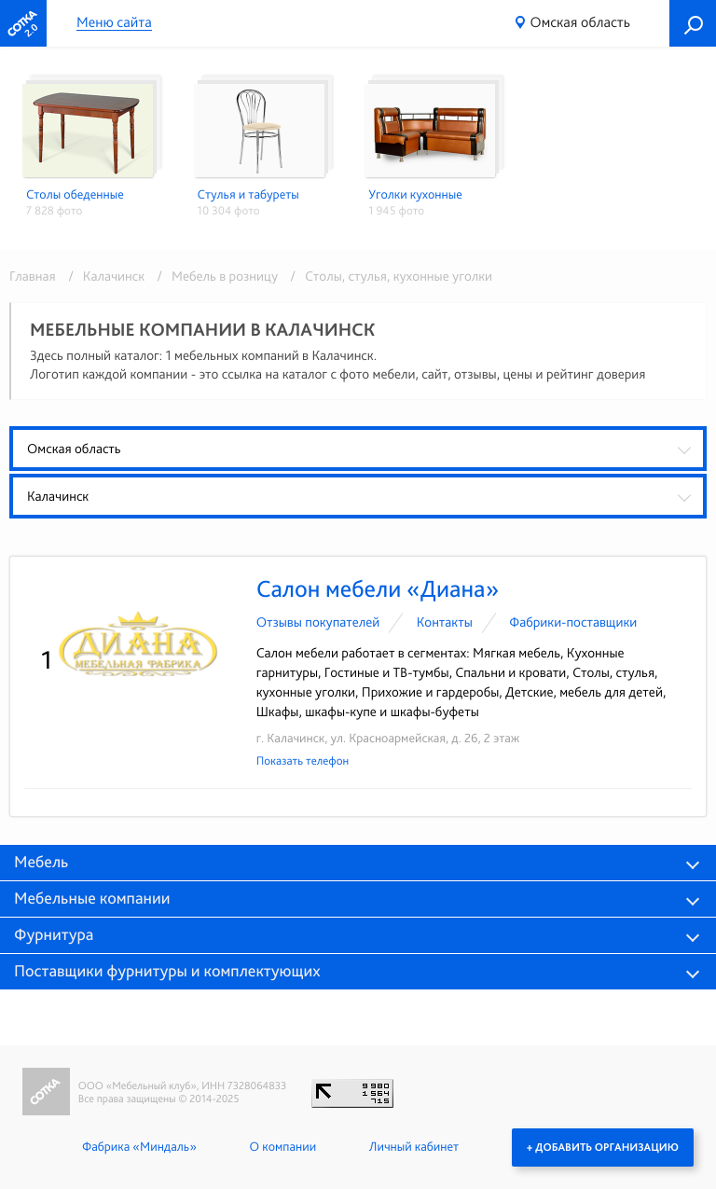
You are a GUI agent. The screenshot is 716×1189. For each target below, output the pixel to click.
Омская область (580, 22)
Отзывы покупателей (318, 622)
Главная (32, 276)
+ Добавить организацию (603, 1147)
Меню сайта (114, 23)
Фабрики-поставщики (573, 622)
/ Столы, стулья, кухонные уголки (386, 276)
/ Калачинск (103, 276)
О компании (283, 1147)
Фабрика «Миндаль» (139, 1147)
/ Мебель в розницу (214, 276)
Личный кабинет (414, 1147)
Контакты (445, 622)
